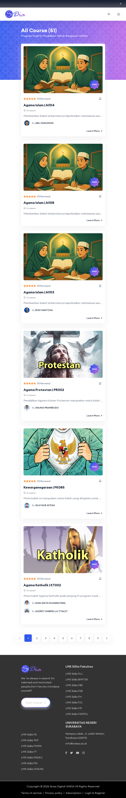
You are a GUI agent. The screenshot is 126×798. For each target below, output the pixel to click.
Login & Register (95, 792)
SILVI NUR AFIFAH (45, 504)
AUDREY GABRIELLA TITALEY (51, 610)
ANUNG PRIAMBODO (47, 407)
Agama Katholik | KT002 (43, 584)
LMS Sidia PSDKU (31, 757)
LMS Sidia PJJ (74, 673)
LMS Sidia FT (29, 751)
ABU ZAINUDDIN (44, 122)
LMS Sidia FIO (74, 702)
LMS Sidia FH (74, 696)
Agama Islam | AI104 (40, 105)
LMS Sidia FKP (30, 739)
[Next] (106, 637)
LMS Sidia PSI (29, 762)
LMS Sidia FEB (74, 690)
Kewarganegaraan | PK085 (45, 487)
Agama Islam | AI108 (39, 203)
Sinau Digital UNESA (62, 786)
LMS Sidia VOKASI (32, 768)
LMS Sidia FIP (74, 707)
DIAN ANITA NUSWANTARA (50, 602)
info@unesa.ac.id (76, 743)
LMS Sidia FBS (74, 684)
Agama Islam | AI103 (39, 292)
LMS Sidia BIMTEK (77, 679)
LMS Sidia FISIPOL (77, 713)
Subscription (73, 792)
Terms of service (31, 792)
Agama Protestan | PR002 (44, 390)
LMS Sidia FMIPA (31, 745)
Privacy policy (53, 792)
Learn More (95, 130)
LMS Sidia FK (29, 734)
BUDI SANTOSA (44, 309)
